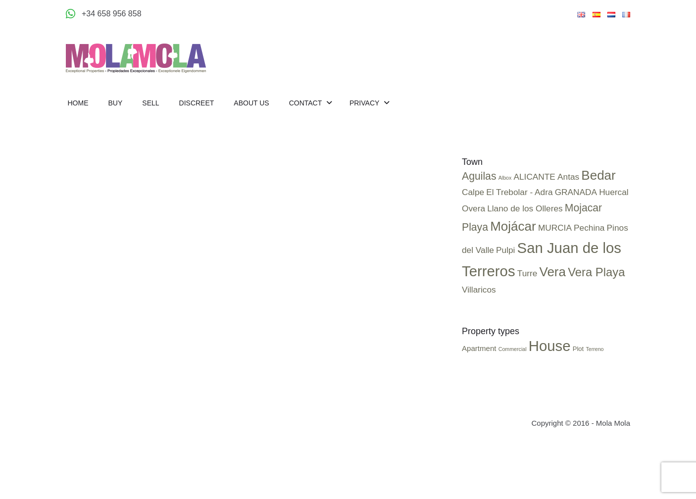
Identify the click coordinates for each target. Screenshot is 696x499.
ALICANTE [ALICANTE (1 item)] (534, 177)
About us (251, 103)
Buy (115, 103)
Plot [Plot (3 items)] (578, 348)
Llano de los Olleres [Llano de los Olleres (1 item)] (524, 208)
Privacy (365, 103)
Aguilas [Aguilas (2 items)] (479, 176)
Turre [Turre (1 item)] (527, 273)
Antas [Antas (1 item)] (568, 177)
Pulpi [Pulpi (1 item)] (505, 250)
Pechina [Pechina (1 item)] (589, 228)
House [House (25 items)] (550, 346)
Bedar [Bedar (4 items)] (598, 175)
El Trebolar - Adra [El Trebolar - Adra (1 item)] (519, 192)
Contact (306, 103)
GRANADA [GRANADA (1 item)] (576, 192)
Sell (150, 103)
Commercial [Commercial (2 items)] (512, 349)
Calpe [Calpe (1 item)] (473, 192)
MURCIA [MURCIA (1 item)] (555, 228)
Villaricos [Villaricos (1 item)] (479, 290)
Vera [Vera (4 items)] (552, 271)
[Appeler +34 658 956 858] (104, 13)
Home (78, 103)
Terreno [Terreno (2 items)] (594, 349)
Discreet (196, 103)
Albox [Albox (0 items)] (505, 178)
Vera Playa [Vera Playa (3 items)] (596, 272)
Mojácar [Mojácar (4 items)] (513, 226)
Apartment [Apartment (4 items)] (479, 348)
